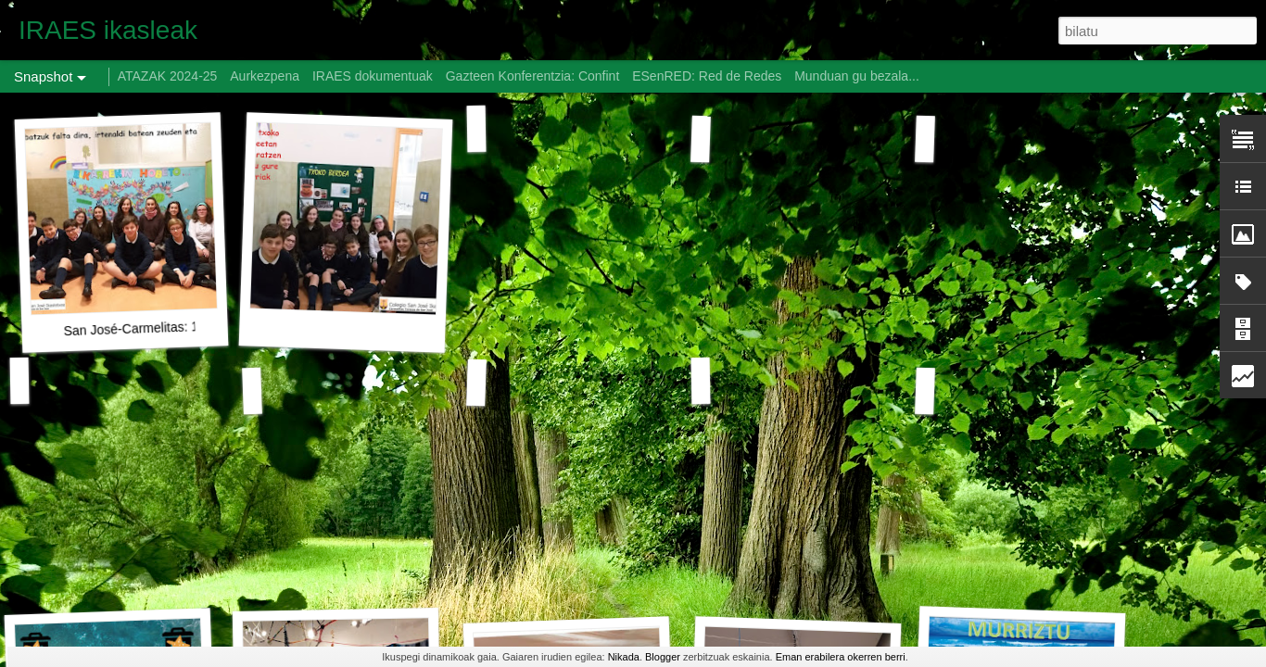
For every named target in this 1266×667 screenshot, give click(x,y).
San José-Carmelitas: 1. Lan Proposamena (187, 326)
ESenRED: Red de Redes (708, 76)
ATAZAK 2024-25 (168, 76)
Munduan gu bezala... (856, 76)
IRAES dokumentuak (372, 76)
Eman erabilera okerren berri (840, 656)
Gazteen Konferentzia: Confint (533, 76)
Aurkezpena (264, 76)
